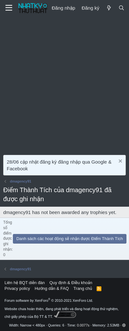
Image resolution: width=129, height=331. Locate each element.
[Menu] (8, 8)
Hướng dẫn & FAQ (52, 288)
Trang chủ (82, 288)
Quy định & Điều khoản (70, 282)
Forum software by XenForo (48, 300)
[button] (124, 325)
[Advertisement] (64, 83)
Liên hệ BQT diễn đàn (24, 282)
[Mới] (108, 8)
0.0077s (83, 325)
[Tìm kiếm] (121, 8)
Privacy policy (17, 288)
